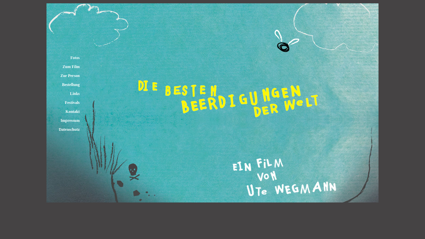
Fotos (75, 57)
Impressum (70, 120)
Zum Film (71, 66)
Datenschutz (69, 129)
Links (75, 93)
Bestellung (71, 84)
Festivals (72, 102)
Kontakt (72, 111)
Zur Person (70, 75)
